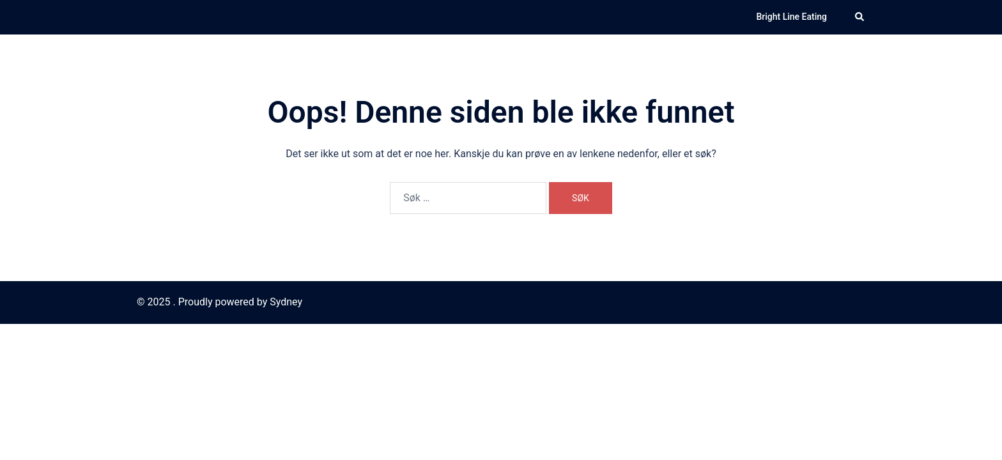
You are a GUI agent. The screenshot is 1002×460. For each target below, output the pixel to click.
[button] (860, 17)
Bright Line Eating (791, 17)
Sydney (286, 302)
